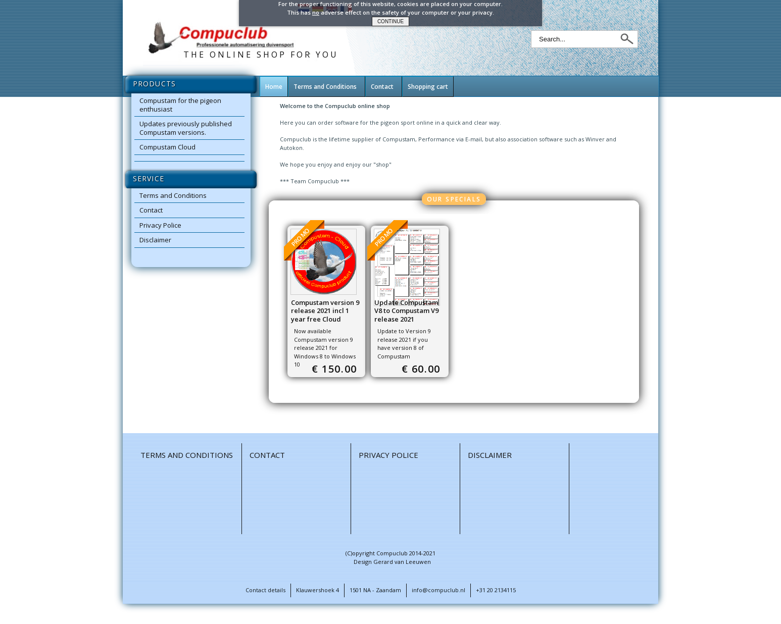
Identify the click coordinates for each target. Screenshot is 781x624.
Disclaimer (155, 239)
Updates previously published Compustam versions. (185, 128)
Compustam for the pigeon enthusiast (180, 105)
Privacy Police (160, 225)
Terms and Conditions (173, 195)
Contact (151, 210)
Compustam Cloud (167, 146)
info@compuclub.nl (438, 590)
